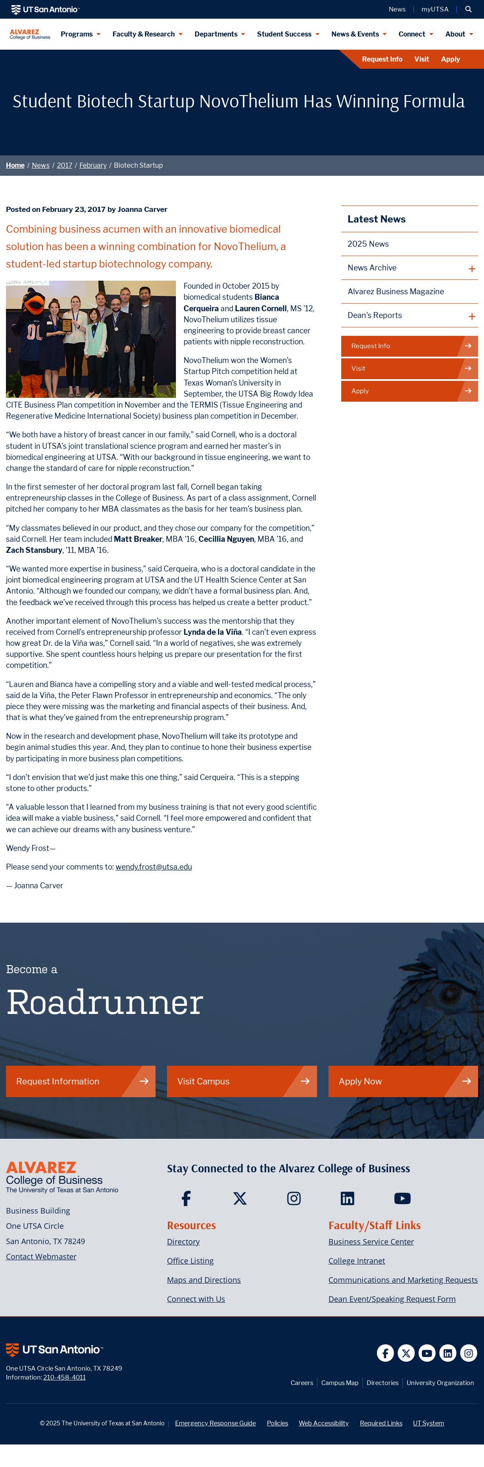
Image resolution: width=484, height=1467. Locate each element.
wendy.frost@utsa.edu (154, 866)
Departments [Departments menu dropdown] (216, 34)
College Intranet (356, 1261)
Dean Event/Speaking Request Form (392, 1299)
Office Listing (190, 1261)
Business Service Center (371, 1241)
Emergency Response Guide (215, 1423)
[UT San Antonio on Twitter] (406, 1353)
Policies (277, 1423)
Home (15, 165)
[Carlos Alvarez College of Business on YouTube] (403, 1201)
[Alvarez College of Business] (30, 34)
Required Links (381, 1423)
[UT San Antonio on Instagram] (469, 1353)
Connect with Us (196, 1299)
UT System (428, 1423)
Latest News (377, 219)
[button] (468, 9)
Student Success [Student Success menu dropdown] (284, 34)
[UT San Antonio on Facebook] (385, 1353)
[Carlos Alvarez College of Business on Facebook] (188, 1201)
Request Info (382, 59)
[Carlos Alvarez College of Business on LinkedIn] (349, 1201)
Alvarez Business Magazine (396, 291)
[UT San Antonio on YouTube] (427, 1353)
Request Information (83, 1081)
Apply (450, 59)
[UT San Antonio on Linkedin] (448, 1353)
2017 (64, 165)
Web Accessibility (324, 1423)
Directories (383, 1382)
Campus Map (340, 1382)
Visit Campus (244, 1081)
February (93, 165)
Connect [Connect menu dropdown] (412, 34)
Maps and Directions (204, 1280)
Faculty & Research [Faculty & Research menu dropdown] (144, 34)
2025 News (368, 243)
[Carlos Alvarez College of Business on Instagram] (296, 1201)
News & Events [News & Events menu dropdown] (355, 34)
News (41, 165)
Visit (421, 59)
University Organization (440, 1382)
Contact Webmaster (41, 1256)
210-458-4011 (64, 1377)
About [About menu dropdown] (455, 34)
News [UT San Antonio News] (397, 9)
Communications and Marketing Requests (403, 1280)
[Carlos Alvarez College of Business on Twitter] (242, 1201)
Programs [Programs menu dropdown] (77, 34)
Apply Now (405, 1081)
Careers (302, 1382)
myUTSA (435, 9)
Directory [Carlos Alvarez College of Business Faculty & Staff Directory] (183, 1241)
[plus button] (409, 268)
